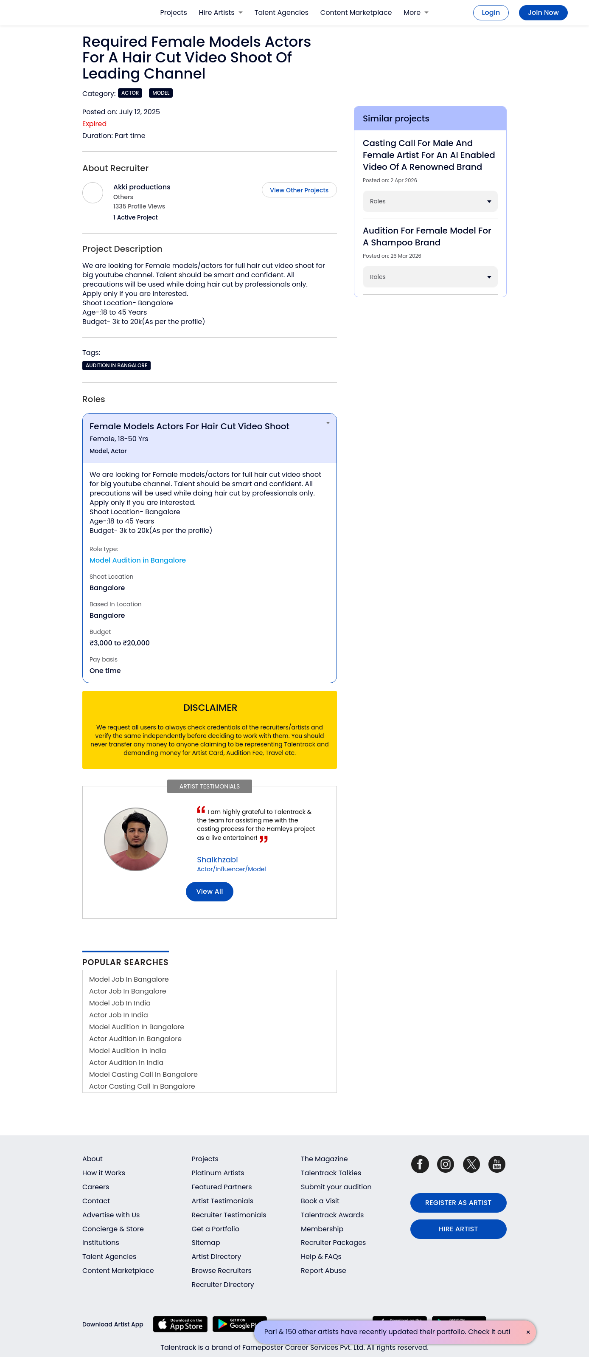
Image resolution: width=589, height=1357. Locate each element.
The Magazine (324, 1159)
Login (491, 12)
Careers (95, 1187)
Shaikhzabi (217, 859)
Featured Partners (222, 1187)
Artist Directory (216, 1256)
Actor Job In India (118, 1015)
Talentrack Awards (332, 1215)
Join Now (543, 12)
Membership (322, 1229)
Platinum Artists (218, 1173)
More (416, 12)
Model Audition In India (127, 1051)
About (92, 1159)
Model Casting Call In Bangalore (143, 1074)
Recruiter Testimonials (229, 1215)
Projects (173, 12)
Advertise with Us (111, 1215)
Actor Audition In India (126, 1062)
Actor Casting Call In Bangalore (142, 1086)
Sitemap (206, 1242)
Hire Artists (221, 12)
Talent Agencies (282, 12)
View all (209, 891)
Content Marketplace (356, 12)
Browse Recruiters (222, 1270)
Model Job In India (120, 1003)
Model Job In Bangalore (129, 979)
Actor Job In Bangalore (127, 991)
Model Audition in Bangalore (138, 560)
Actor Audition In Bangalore (135, 1039)
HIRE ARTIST (458, 1229)
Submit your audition (336, 1187)
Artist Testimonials (223, 1201)
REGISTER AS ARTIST (458, 1203)
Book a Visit (320, 1201)
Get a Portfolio (215, 1229)
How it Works (103, 1173)
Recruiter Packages (333, 1242)
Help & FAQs (321, 1256)
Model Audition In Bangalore (136, 1027)
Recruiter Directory (223, 1284)
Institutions (100, 1242)
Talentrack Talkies (331, 1173)
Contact (96, 1201)
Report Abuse (323, 1270)
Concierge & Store (113, 1229)
